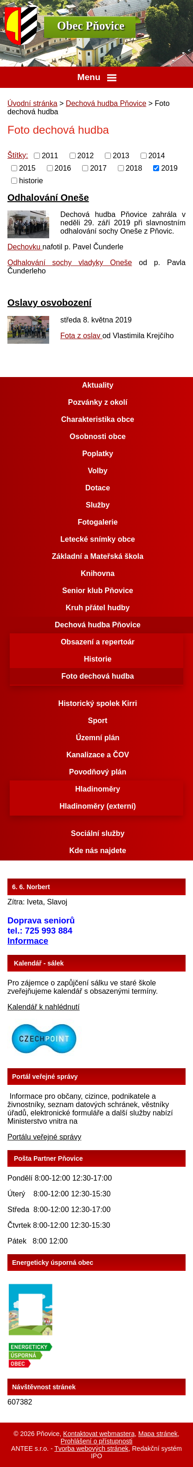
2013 (121, 156)
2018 (134, 168)
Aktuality (98, 385)
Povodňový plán (98, 772)
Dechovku (25, 247)
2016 (63, 168)
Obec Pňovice (90, 25)
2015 (27, 168)
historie (31, 180)
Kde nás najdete (97, 850)
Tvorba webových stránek (91, 1448)
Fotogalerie (97, 522)
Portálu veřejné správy (44, 1137)
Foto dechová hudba (97, 676)
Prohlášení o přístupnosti (97, 1441)
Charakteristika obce (97, 419)
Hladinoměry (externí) (97, 806)
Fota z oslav (81, 336)
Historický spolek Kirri (97, 703)
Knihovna (98, 573)
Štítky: (17, 155)
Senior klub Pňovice (97, 590)
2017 (98, 168)
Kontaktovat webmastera (99, 1433)
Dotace (97, 488)
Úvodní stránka (32, 103)
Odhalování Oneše (48, 197)
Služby (98, 505)
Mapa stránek (158, 1433)
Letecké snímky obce (97, 539)
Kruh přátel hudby (98, 608)
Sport (98, 720)
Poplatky (97, 454)
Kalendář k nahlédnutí (43, 1007)
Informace (27, 941)
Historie (98, 659)
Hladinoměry (97, 789)
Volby (97, 471)
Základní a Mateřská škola (97, 556)
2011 (50, 156)
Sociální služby (98, 833)
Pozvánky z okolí (97, 402)
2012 (85, 156)
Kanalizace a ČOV (97, 755)
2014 (156, 156)
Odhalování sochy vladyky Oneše (69, 262)
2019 (169, 168)
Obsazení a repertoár (98, 642)
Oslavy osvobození (49, 302)
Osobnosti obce (98, 436)
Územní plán (97, 738)
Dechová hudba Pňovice (106, 103)
